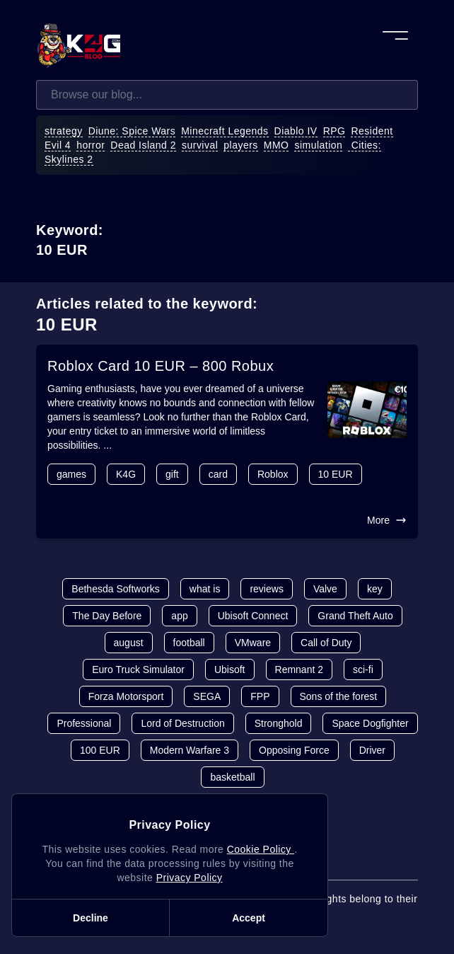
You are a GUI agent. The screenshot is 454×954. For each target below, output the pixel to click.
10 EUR (335, 474)
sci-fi (363, 669)
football (189, 642)
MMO (276, 145)
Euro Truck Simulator (138, 669)
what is (205, 588)
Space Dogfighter (370, 723)
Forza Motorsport (126, 696)
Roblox (273, 474)
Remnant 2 (299, 669)
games (71, 474)
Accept (248, 918)
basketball (232, 777)
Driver (372, 750)
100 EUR (100, 750)
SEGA (207, 696)
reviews (266, 588)
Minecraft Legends (224, 131)
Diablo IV (296, 131)
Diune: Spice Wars (132, 131)
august (129, 642)
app (179, 615)
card (218, 474)
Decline (90, 918)
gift (172, 474)
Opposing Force (294, 750)
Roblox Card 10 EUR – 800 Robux (160, 366)
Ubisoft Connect (253, 615)
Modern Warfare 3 (189, 750)
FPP (259, 696)
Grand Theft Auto (355, 615)
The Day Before (106, 615)
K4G (126, 474)
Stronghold (279, 723)
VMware (253, 642)
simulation (318, 145)
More (387, 520)
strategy (64, 131)
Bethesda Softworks (115, 588)
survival (200, 145)
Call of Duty (326, 642)
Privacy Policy (189, 877)
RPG (334, 131)
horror (90, 145)
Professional (84, 723)
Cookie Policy (260, 849)
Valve (325, 588)
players (240, 145)
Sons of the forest (339, 696)
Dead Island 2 (143, 145)
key (375, 588)
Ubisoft (229, 669)
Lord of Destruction (182, 723)
